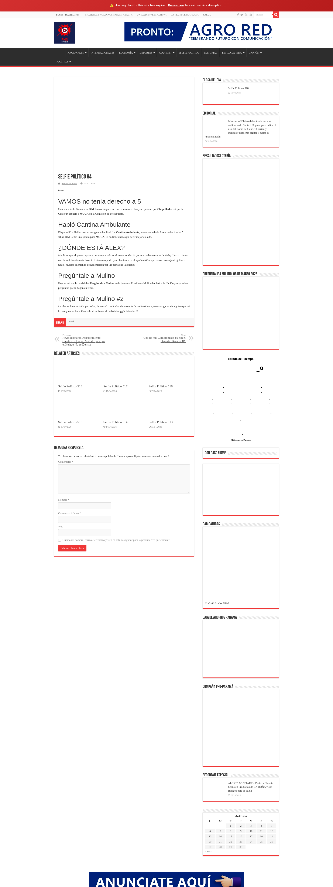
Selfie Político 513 (161, 422)
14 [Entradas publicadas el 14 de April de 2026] (220, 768)
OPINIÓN (254, 52)
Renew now (176, 5)
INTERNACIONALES (102, 52)
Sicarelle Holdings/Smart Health (109, 14)
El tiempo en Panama (241, 440)
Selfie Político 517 (115, 386)
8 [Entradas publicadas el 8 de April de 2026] (230, 762)
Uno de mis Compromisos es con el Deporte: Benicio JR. (164, 338)
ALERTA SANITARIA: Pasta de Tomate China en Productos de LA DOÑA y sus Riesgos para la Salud (250, 718)
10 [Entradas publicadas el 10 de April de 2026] (251, 762)
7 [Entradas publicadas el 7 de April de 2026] (220, 762)
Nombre (63, 499)
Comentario (65, 461)
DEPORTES (146, 52)
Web (60, 526)
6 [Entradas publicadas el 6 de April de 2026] (210, 762)
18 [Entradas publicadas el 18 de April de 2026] (261, 768)
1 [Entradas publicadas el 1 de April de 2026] (230, 757)
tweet (61, 190)
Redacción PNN (69, 183)
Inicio (59, 52)
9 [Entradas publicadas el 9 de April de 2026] (241, 762)
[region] (241, 491)
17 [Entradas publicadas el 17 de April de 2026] (251, 768)
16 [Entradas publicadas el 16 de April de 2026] (240, 768)
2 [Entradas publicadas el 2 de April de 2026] (241, 757)
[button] (211, 489)
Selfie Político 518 (70, 386)
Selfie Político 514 (115, 422)
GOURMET (165, 52)
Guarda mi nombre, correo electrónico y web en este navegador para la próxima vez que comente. (116, 539)
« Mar (208, 783)
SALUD (207, 14)
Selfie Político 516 (161, 386)
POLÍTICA (62, 61)
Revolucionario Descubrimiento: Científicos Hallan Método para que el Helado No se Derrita (84, 340)
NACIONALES (76, 52)
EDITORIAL (210, 52)
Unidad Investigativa (151, 14)
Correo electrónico (69, 513)
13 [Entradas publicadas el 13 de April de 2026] (210, 768)
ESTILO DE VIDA (232, 52)
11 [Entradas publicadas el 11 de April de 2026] (261, 762)
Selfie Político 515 (70, 422)
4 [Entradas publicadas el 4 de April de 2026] (261, 757)
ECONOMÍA (126, 52)
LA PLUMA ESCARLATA (185, 14)
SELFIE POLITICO (189, 52)
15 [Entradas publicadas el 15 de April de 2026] (230, 768)
